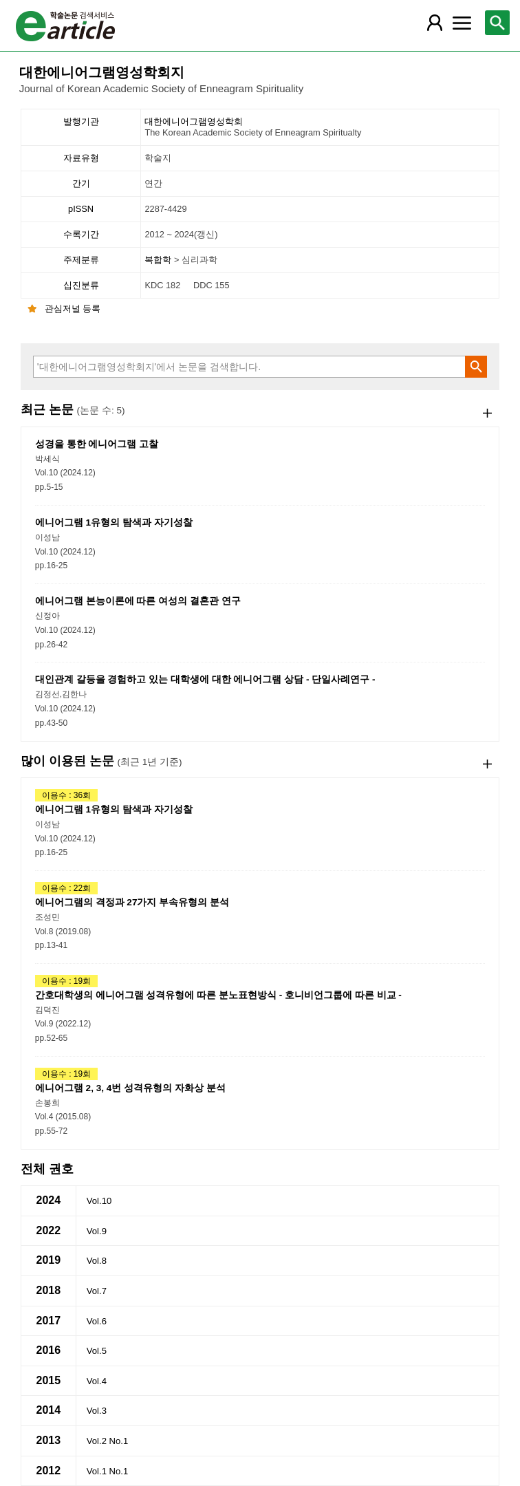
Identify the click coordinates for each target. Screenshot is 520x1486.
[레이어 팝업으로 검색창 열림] (497, 22)
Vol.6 (97, 1321)
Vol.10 (99, 1201)
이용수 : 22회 (66, 888)
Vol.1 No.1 (108, 1471)
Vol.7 (97, 1291)
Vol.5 (97, 1351)
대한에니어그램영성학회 (320, 127)
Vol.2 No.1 (108, 1441)
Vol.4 (97, 1381)
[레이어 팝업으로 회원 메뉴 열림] (434, 22)
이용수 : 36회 (66, 795)
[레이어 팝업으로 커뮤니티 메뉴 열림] (462, 22)
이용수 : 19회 (66, 981)
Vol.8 (97, 1261)
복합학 (159, 260)
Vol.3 (97, 1411)
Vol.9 (97, 1231)
